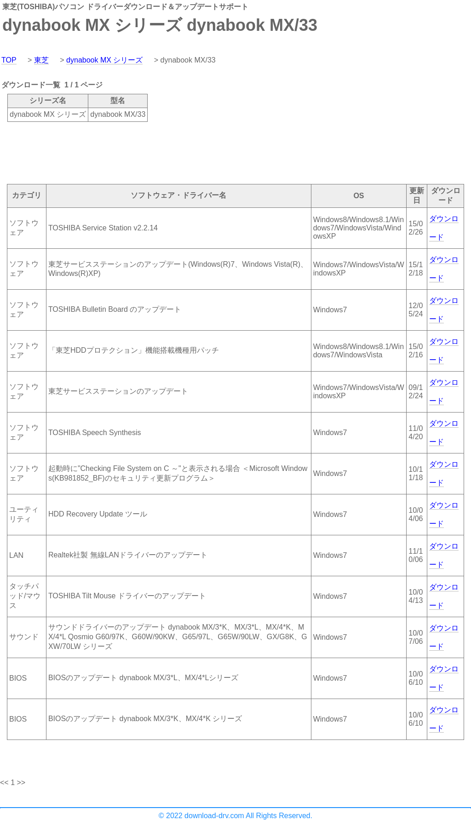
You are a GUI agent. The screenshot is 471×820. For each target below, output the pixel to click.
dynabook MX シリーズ (104, 60)
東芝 (41, 60)
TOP (9, 60)
